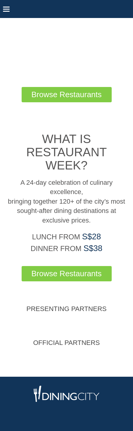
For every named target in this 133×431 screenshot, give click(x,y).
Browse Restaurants (66, 94)
